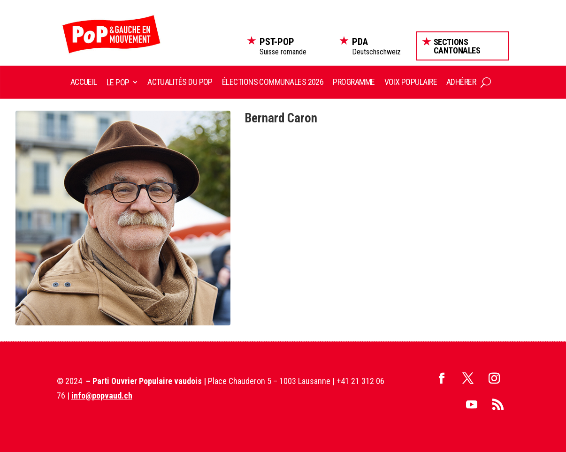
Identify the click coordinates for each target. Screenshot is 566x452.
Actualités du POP (180, 82)
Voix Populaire (410, 82)
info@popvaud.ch (101, 395)
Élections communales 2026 (273, 82)
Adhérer (461, 82)
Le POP (118, 82)
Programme (354, 82)
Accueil (83, 82)
